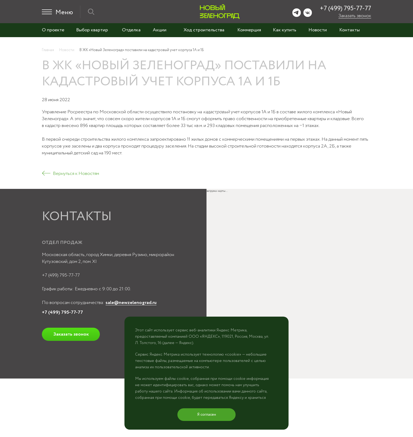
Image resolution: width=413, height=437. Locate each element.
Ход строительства (204, 30)
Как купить (284, 30)
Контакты (349, 30)
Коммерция (249, 30)
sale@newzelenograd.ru (131, 302)
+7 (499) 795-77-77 (345, 8)
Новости (317, 30)
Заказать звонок (354, 15)
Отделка (131, 30)
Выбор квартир (92, 30)
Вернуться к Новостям (76, 173)
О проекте (53, 30)
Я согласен (206, 415)
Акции (159, 30)
